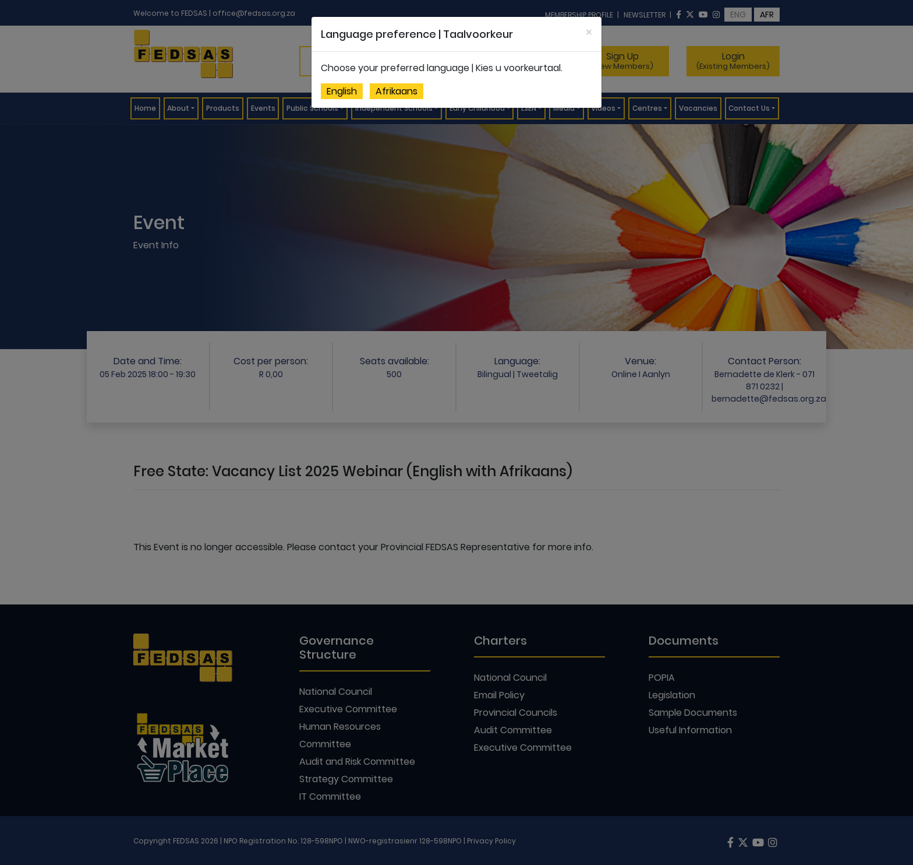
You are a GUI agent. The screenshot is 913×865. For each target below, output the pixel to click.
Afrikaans (396, 91)
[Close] (589, 32)
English (342, 91)
